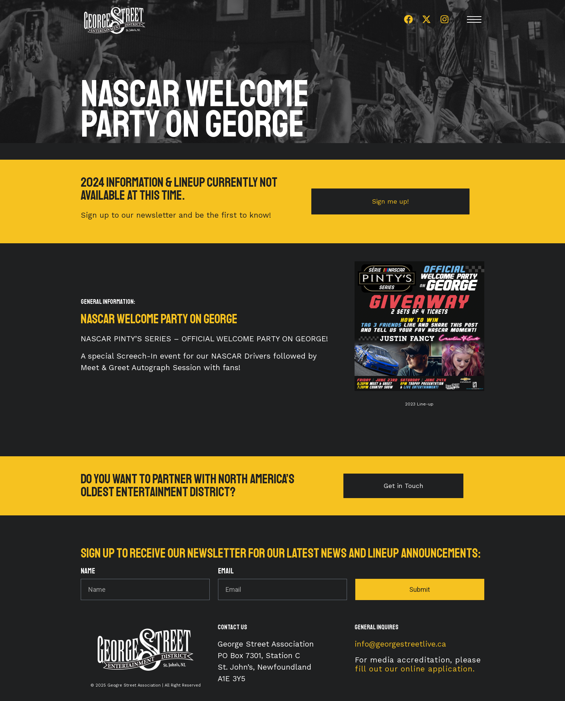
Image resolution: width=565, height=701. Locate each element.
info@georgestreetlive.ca (400, 643)
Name (88, 571)
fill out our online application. (415, 668)
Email (226, 571)
